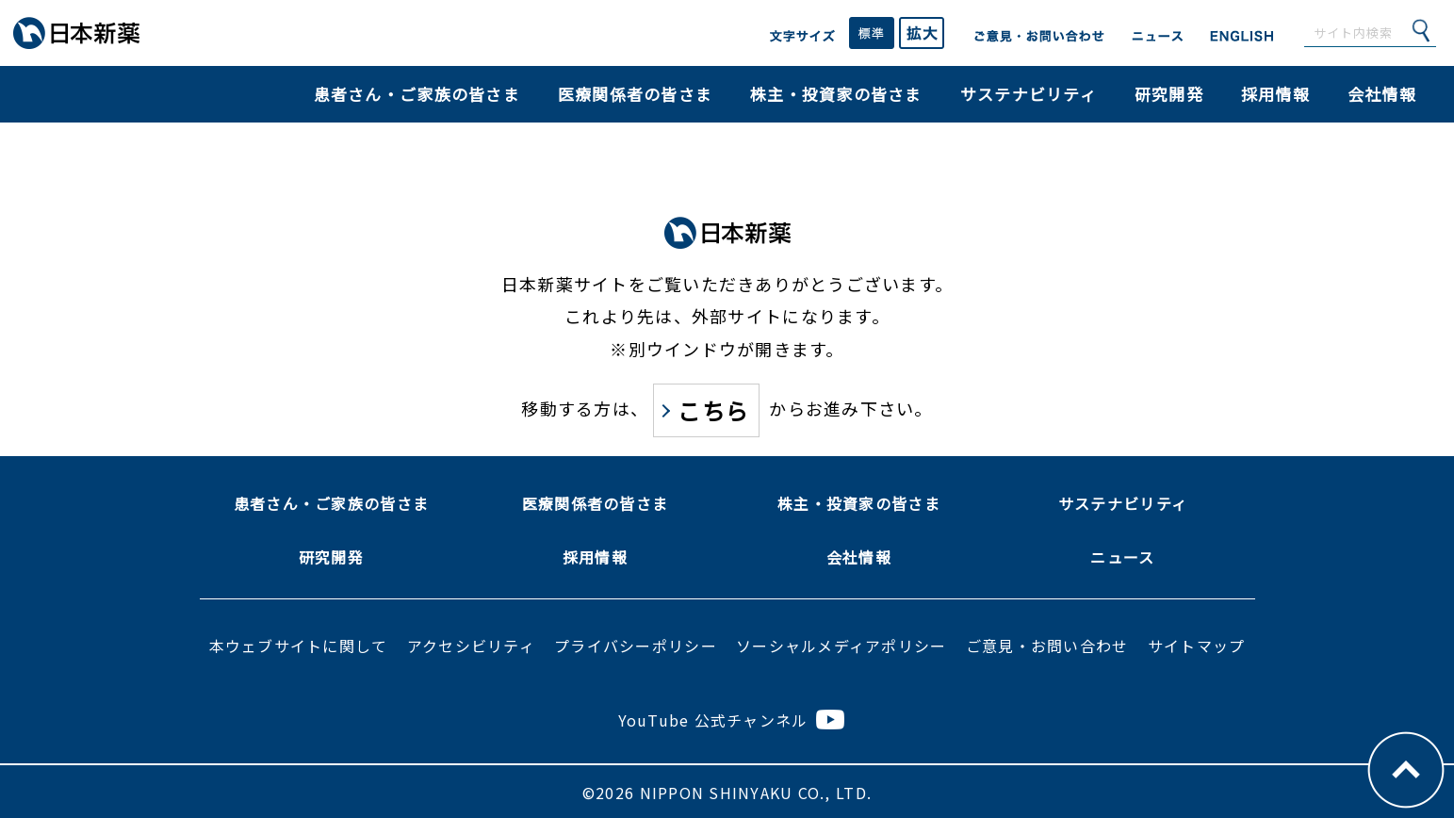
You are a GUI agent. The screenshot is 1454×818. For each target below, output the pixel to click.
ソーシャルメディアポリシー (841, 645)
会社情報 (1382, 94)
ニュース (1122, 557)
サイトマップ (1197, 645)
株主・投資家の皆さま (836, 94)
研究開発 (1169, 94)
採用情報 (1275, 94)
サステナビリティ (1028, 94)
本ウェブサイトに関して (298, 645)
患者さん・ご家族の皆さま (417, 94)
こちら (713, 410)
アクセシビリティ (471, 645)
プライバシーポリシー (635, 645)
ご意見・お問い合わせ (1047, 645)
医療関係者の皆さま (635, 94)
